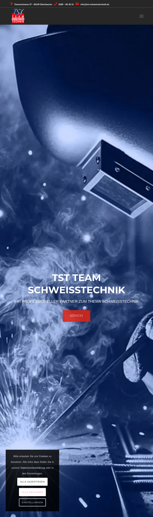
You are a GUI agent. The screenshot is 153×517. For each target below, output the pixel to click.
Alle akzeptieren (32, 481)
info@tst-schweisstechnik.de (95, 4)
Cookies (43, 456)
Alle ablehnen (32, 492)
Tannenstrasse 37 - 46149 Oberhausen (33, 4)
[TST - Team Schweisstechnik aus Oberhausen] (18, 16)
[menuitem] (142, 16)
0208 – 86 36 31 (66, 4)
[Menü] (142, 16)
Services (76, 314)
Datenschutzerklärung (33, 468)
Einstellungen (32, 502)
